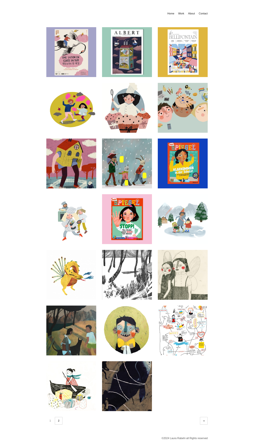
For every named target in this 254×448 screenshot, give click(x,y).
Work (181, 13)
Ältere (207, 421)
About (191, 13)
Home (170, 13)
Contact (203, 13)
